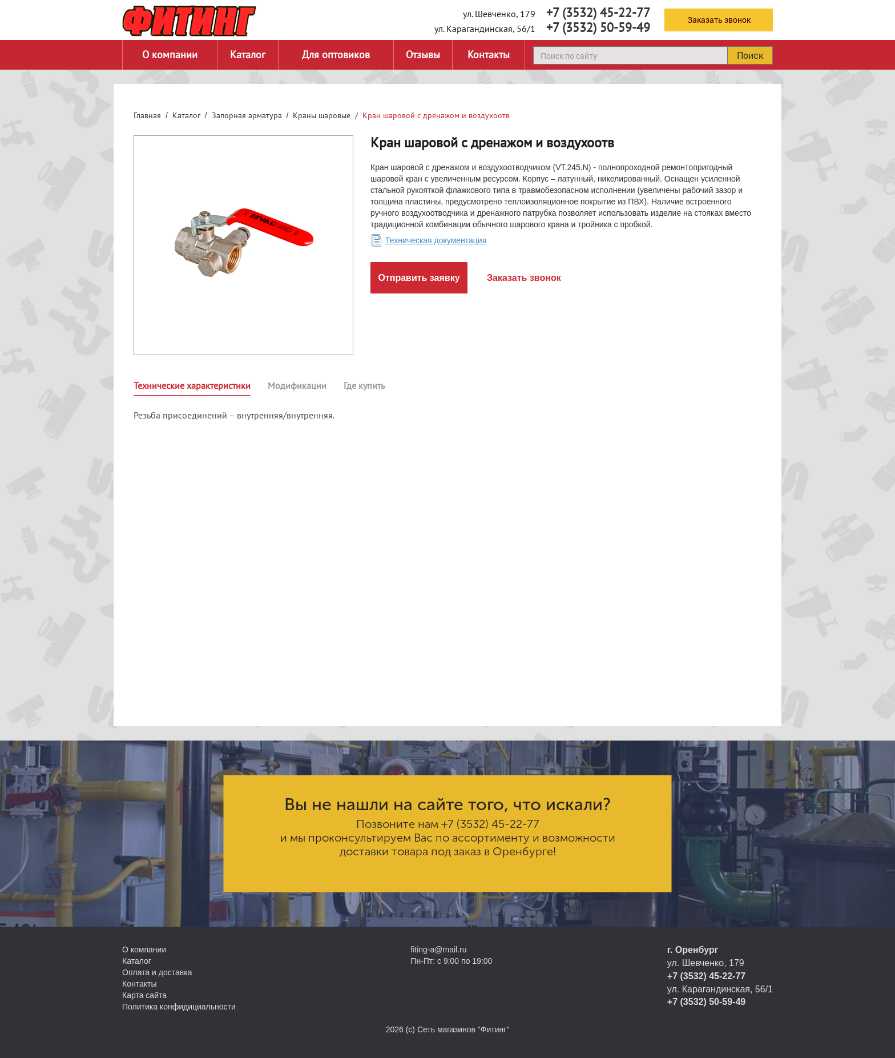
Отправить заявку (418, 278)
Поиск (750, 55)
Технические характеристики (192, 385)
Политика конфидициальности (179, 1006)
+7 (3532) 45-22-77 (598, 13)
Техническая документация (435, 240)
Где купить (364, 385)
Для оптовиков (336, 54)
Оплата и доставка (157, 972)
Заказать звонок (719, 19)
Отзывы (423, 54)
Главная (147, 115)
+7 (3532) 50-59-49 (598, 27)
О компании (169, 54)
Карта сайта (144, 995)
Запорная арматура (247, 115)
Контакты (488, 54)
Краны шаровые (321, 115)
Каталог (247, 54)
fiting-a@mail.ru (438, 949)
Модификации (297, 385)
